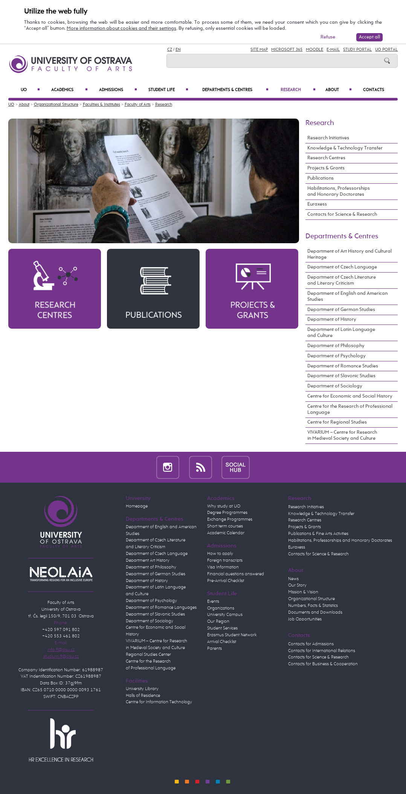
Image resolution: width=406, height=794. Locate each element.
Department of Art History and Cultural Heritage (349, 254)
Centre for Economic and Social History (349, 396)
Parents (214, 648)
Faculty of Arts (138, 105)
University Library (142, 689)
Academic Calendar (225, 533)
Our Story (297, 585)
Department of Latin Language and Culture (341, 332)
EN (178, 50)
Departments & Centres (235, 90)
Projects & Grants (326, 168)
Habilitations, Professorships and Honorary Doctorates (338, 191)
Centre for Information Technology (159, 702)
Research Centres (326, 157)
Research (298, 90)
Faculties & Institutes (101, 105)
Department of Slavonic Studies (341, 375)
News (293, 579)
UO (30, 90)
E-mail (333, 50)
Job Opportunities (305, 619)
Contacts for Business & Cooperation (323, 664)
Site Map (259, 50)
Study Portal (357, 50)
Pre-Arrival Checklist (225, 581)
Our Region (218, 621)
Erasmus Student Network (232, 635)
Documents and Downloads (315, 612)
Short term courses (225, 526)
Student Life (168, 90)
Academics (69, 90)
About (338, 90)
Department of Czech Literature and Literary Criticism (341, 280)
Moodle (314, 50)
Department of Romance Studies (342, 366)
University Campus (225, 615)
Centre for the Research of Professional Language (349, 409)
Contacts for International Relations (321, 651)
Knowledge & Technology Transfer (345, 148)
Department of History (331, 319)
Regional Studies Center (148, 654)
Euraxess (317, 204)
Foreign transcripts (225, 560)
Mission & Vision (303, 592)
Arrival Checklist (221, 642)
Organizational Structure (56, 105)
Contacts (373, 90)
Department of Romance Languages (161, 607)
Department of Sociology (334, 386)
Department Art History (147, 560)
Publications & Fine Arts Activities (318, 534)
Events (213, 601)
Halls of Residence (143, 695)
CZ (169, 50)
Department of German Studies (341, 309)
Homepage (137, 506)
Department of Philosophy (336, 345)
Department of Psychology (336, 356)
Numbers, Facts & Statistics (313, 606)
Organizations (220, 608)
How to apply (220, 554)
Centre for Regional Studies (337, 422)
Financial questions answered (235, 574)
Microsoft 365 (286, 50)
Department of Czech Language (342, 267)
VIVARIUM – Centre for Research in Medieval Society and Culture (342, 435)
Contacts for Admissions (311, 644)
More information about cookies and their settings (121, 28)
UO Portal (386, 50)
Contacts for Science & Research (342, 214)
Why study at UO (223, 506)
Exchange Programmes (229, 519)
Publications (320, 178)
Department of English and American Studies (347, 296)
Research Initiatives (328, 138)
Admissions (118, 90)
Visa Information (223, 567)
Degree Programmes (227, 513)
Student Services (222, 628)
